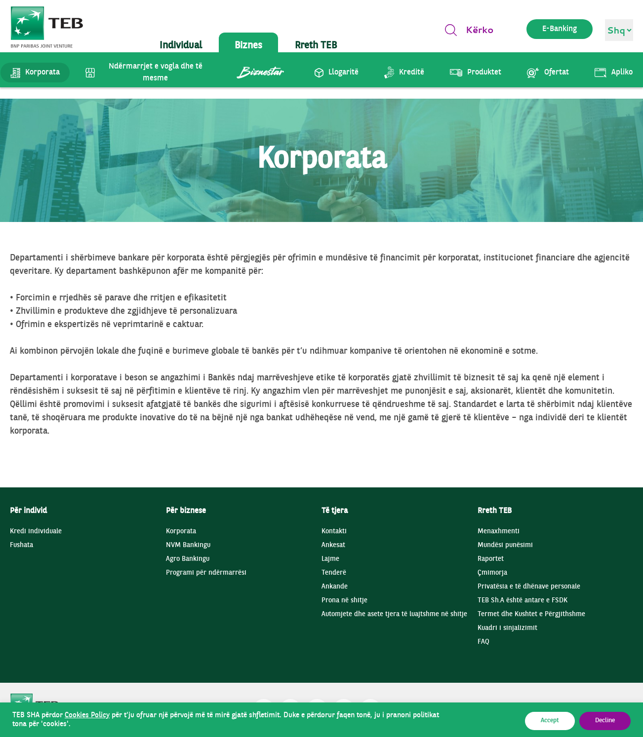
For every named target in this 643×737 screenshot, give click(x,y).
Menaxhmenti (499, 531)
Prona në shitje (344, 600)
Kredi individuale (36, 531)
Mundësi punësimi (505, 545)
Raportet (491, 559)
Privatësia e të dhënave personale (529, 586)
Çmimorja (492, 573)
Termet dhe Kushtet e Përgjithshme (531, 614)
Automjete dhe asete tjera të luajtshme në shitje (394, 614)
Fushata (21, 545)
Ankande (335, 586)
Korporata (181, 531)
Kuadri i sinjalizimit (507, 628)
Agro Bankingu (187, 559)
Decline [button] (605, 720)
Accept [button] (550, 720)
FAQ (483, 642)
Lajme (330, 559)
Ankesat (333, 545)
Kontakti (334, 531)
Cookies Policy (87, 715)
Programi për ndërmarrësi (206, 573)
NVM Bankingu (188, 545)
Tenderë (334, 573)
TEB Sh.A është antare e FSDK (522, 600)
